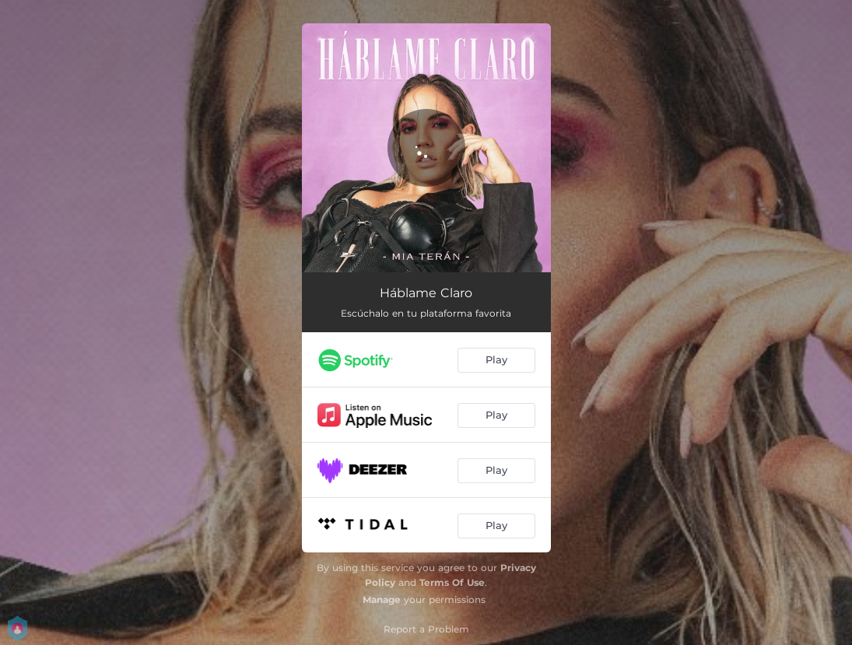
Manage (382, 599)
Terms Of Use (452, 582)
